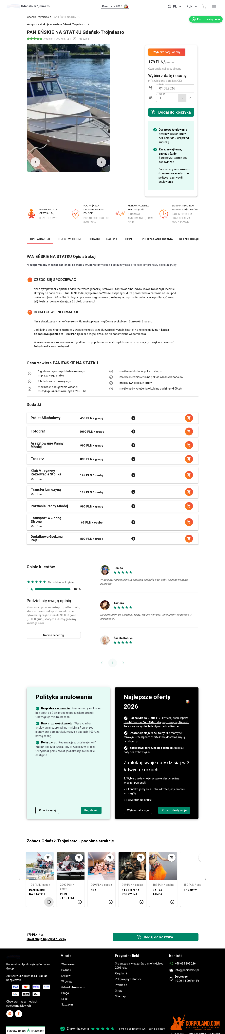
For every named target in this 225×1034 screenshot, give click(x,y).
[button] (150, 88)
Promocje (121, 984)
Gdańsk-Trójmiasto (38, 16)
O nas (118, 990)
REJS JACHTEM (67, 896)
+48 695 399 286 (185, 963)
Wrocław (66, 981)
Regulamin (121, 973)
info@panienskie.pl (187, 970)
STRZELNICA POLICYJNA (131, 892)
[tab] (40, 239)
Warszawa (68, 964)
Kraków (66, 975)
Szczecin (67, 1004)
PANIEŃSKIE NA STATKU (37, 892)
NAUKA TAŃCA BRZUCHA (159, 892)
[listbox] (65, 381)
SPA (93, 890)
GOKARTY (190, 890)
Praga (65, 993)
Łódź (64, 998)
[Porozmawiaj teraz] (206, 19)
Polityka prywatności (128, 979)
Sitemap (120, 996)
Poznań (66, 970)
